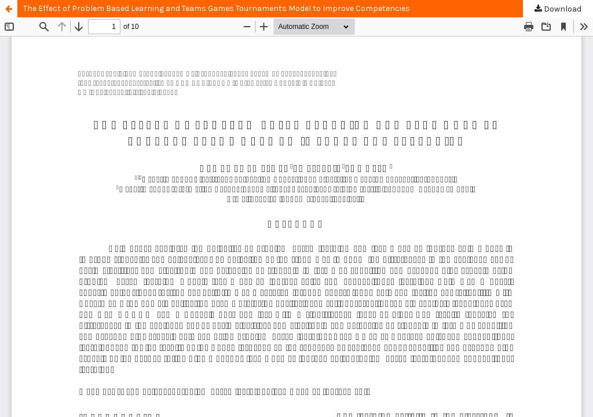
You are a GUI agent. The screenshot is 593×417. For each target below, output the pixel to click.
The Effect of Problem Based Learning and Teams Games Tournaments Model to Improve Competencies (216, 8)
